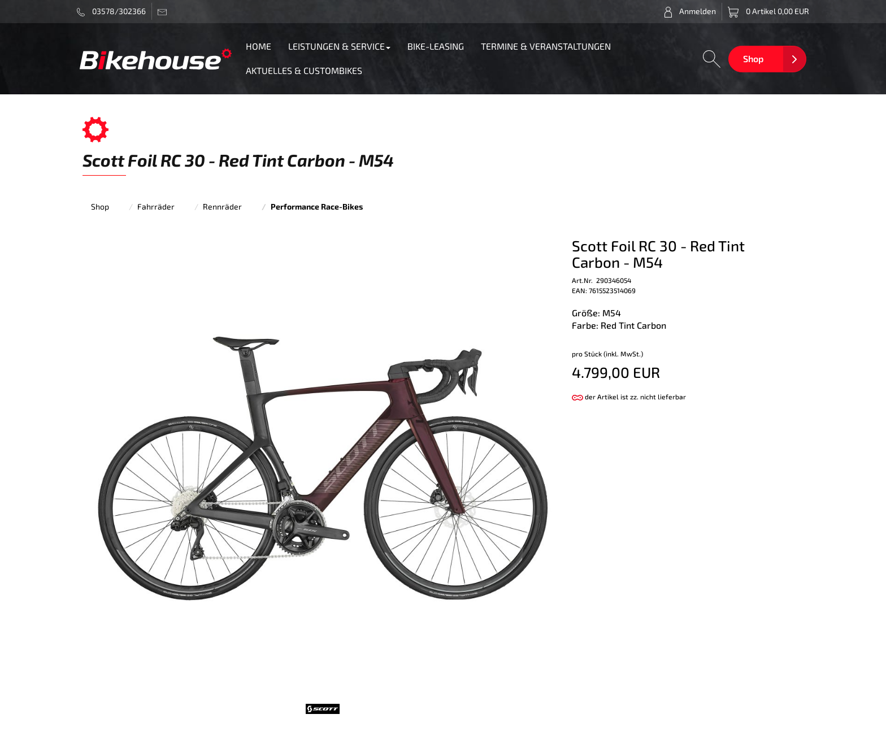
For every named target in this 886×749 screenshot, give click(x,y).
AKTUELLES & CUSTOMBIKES (304, 70)
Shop (753, 58)
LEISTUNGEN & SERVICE (339, 46)
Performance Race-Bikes (317, 206)
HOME (258, 46)
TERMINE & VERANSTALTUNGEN (546, 46)
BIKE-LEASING (435, 46)
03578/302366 (111, 11)
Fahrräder (156, 206)
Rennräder (222, 206)
